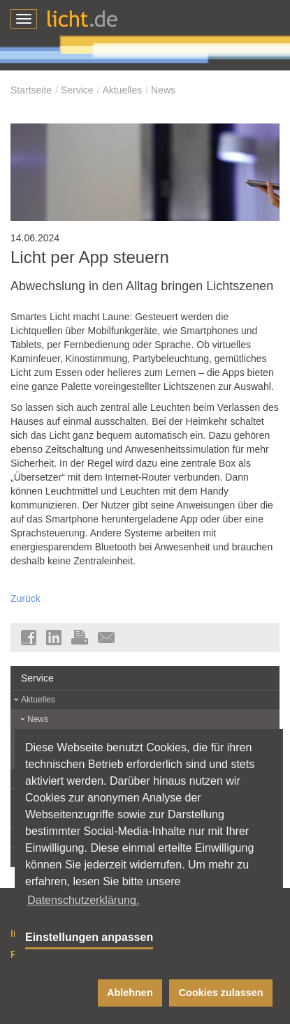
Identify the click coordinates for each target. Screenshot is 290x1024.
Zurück (25, 598)
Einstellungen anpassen (89, 937)
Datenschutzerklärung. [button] (83, 900)
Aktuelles (122, 90)
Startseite (31, 90)
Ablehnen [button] (130, 992)
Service (77, 90)
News (163, 90)
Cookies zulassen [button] (221, 992)
